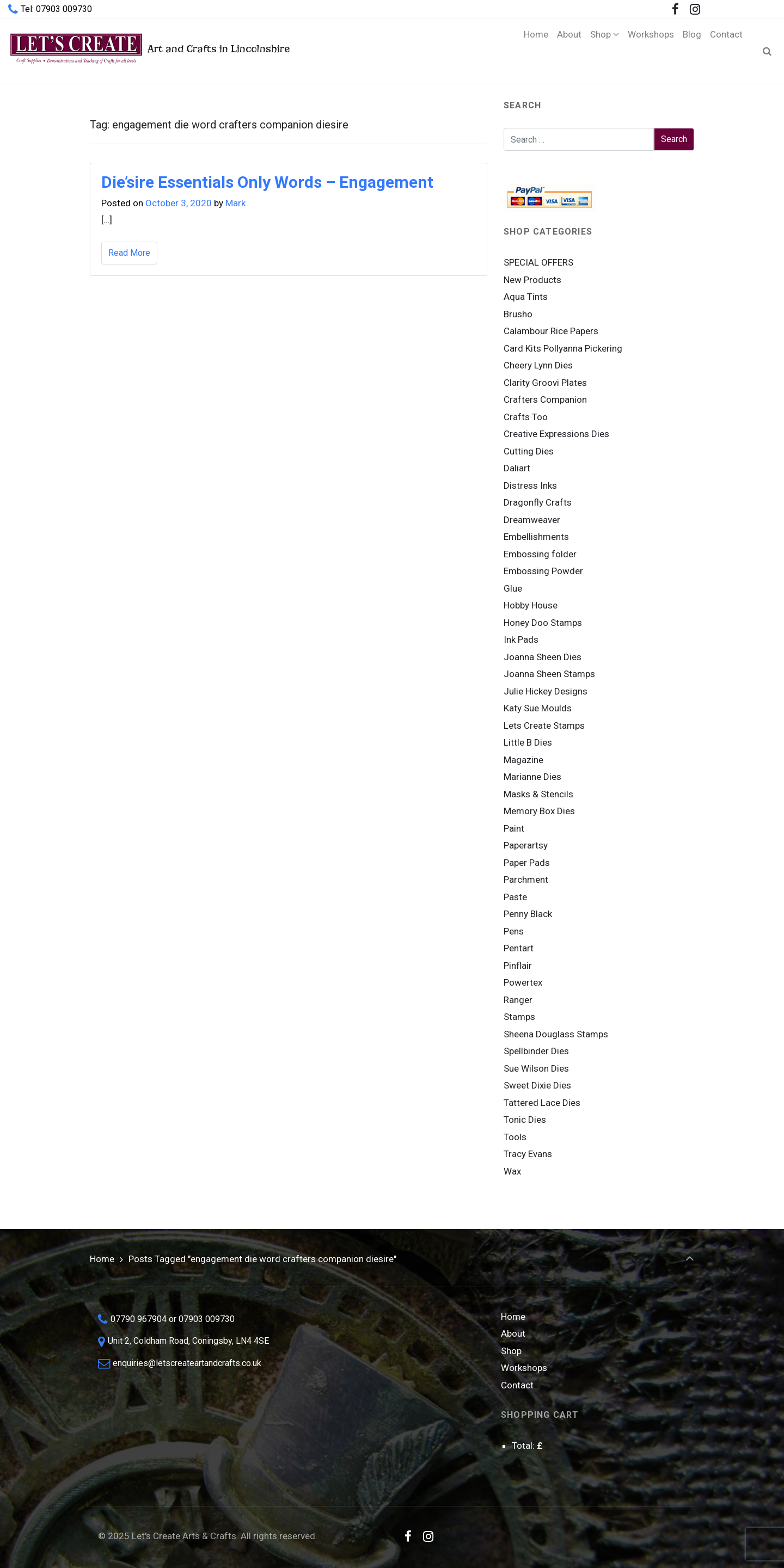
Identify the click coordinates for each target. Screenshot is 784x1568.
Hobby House (531, 605)
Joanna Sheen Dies (542, 656)
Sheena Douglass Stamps (556, 1034)
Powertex (523, 982)
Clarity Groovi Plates (545, 382)
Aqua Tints (526, 296)
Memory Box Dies (539, 810)
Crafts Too (526, 416)
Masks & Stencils (538, 794)
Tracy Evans (528, 1153)
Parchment (526, 879)
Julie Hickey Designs (545, 691)
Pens (514, 931)
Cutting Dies (529, 451)
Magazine (523, 759)
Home (102, 1258)
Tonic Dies (525, 1119)
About (513, 1333)
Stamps (519, 1016)
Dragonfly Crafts (538, 502)
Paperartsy (526, 845)
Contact (517, 1385)
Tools (515, 1137)
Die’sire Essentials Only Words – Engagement (267, 182)
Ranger (518, 999)
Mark (235, 203)
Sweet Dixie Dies (537, 1085)
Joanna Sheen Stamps (549, 673)
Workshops (524, 1367)
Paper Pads (527, 862)
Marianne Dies (532, 776)
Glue (513, 588)
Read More (129, 253)
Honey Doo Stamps (543, 622)
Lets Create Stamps (544, 725)
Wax (512, 1171)
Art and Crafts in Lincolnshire (149, 51)
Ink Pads (521, 639)
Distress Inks (530, 485)
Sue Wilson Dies (536, 1068)
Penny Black (528, 913)
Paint (514, 828)
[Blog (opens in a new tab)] (692, 51)
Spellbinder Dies (536, 1051)
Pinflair (518, 965)
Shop (511, 1350)
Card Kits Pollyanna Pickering (563, 348)
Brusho (518, 314)
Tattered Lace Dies (542, 1102)
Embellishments (536, 536)
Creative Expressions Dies (556, 433)
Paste (515, 896)
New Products (532, 279)
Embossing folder (540, 554)
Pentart (519, 948)
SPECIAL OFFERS (538, 262)
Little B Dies (528, 742)
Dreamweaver (532, 519)
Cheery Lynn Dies (538, 365)
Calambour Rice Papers (551, 330)
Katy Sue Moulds (538, 708)
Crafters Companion (545, 399)
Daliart (517, 468)
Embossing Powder (543, 570)
